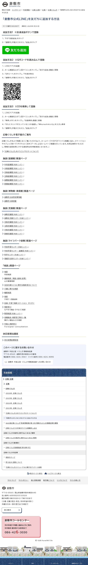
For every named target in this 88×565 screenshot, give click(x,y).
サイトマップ (12, 480)
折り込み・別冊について (14, 462)
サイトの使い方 (75, 480)
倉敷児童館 (14, 214)
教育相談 (13, 313)
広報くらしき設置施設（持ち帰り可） (18, 447)
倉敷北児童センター (17, 218)
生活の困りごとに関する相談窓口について (20, 285)
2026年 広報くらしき (14, 393)
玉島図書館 (14, 176)
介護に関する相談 (11, 289)
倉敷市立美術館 (10, 201)
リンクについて (62, 480)
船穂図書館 (14, 180)
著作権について (48, 480)
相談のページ (10, 457)
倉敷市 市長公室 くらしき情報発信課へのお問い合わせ (29, 362)
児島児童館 (14, 222)
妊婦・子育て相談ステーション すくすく (19, 303)
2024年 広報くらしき (14, 403)
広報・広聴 (36, 10)
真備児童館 (14, 234)
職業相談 (7, 293)
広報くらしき (52, 10)
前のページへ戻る (36, 473)
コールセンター (55, 563)
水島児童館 (14, 230)
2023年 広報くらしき (14, 408)
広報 (43, 10)
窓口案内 (7, 510)
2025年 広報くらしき (14, 398)
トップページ (16, 10)
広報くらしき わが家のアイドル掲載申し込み (21, 428)
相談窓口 (7, 307)
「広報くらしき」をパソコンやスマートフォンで (21, 151)
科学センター (14, 255)
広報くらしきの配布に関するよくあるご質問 (21, 438)
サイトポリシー (23, 480)
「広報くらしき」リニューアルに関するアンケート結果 (24, 467)
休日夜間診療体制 (11, 340)
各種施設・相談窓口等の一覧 (15, 317)
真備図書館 (14, 184)
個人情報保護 (36, 480)
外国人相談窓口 (10, 324)
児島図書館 (14, 172)
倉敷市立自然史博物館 (13, 197)
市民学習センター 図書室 (19, 251)
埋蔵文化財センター (17, 258)
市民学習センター (16, 247)
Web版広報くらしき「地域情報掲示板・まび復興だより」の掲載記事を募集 (32, 423)
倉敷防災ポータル (77, 563)
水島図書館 (14, 168)
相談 (6, 272)
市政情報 (26, 10)
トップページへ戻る (54, 473)
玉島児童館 (14, 226)
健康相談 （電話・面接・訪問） (15, 278)
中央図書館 (14, 164)
